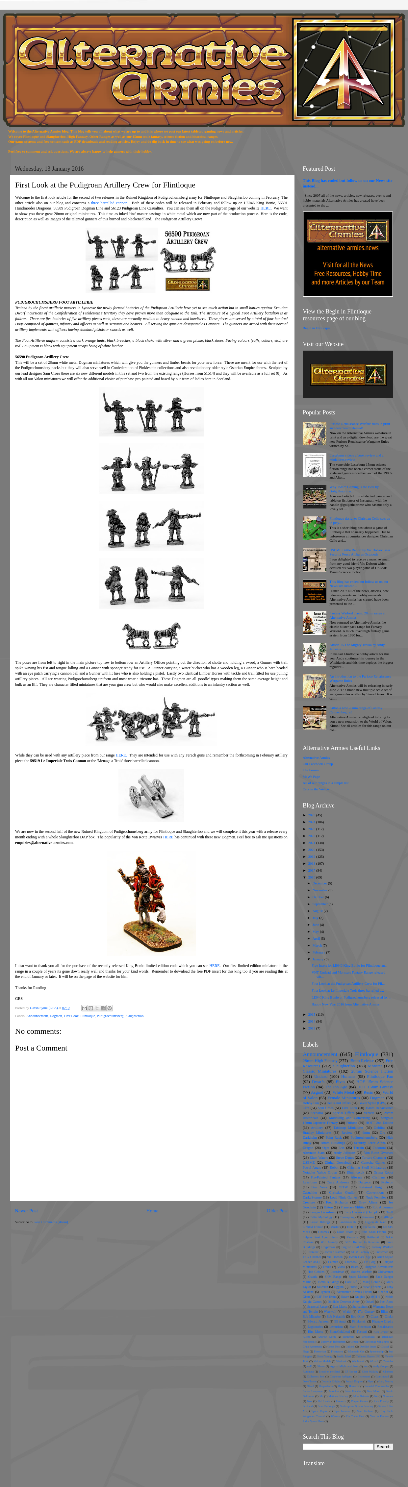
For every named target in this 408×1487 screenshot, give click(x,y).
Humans (348, 1076)
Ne (375, 1396)
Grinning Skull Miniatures (366, 1167)
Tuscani (362, 1331)
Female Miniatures (343, 1097)
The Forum (311, 770)
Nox (309, 1401)
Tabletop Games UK (368, 1356)
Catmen (333, 1262)
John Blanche (353, 1391)
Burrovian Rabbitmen (333, 1341)
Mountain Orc (356, 1351)
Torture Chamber (374, 1157)
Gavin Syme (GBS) (372, 1103)
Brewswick (368, 1336)
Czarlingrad (382, 1376)
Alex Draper (380, 1331)
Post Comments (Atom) (51, 1222)
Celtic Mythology (321, 1217)
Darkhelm (310, 1137)
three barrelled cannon (109, 203)
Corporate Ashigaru (341, 1376)
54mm (320, 1366)
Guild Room (345, 1232)
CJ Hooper (351, 1371)
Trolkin (351, 1227)
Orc (382, 1132)
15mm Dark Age (360, 1257)
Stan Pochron (365, 1411)
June (316, 925)
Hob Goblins (316, 1272)
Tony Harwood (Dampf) (361, 1212)
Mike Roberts (361, 1396)
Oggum (339, 1287)
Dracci (385, 1346)
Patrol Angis (312, 1167)
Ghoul (310, 1386)
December (320, 883)
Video (341, 1267)
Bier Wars (319, 1187)
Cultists (350, 1346)
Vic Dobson (335, 1257)
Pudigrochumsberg (110, 1016)
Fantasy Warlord (382, 1247)
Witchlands (358, 1361)
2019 (312, 856)
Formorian (320, 1351)
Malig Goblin (371, 1282)
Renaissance (385, 1326)
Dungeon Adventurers (379, 1267)
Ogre (326, 1148)
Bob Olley (358, 1316)
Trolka (327, 1267)
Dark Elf (351, 1282)
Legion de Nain (375, 1222)
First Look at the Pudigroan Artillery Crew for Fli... (348, 983)
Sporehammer (342, 1411)
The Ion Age (336, 1086)
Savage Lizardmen (323, 1212)
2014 (312, 1021)
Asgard (317, 1092)
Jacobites (334, 1391)
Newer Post (26, 1210)
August (318, 911)
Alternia (356, 1177)
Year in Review (379, 1416)
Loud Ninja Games (343, 1197)
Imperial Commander (377, 1386)
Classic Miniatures (319, 1071)
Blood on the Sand (329, 1371)
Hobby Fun (311, 1103)
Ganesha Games (373, 1162)
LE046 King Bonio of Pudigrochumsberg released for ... (352, 997)
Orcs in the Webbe (316, 789)
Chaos (374, 1316)
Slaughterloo (134, 1016)
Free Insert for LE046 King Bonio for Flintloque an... (350, 965)
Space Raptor (320, 1411)
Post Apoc (386, 1301)
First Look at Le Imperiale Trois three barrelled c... (348, 990)
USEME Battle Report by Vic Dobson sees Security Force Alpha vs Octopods (359, 552)
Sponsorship (377, 1351)
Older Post (277, 1210)
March (318, 945)
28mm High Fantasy (320, 1060)
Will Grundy (329, 1242)
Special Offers (343, 1113)
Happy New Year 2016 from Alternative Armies (346, 1004)
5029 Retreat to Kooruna (362, 1242)
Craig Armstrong (312, 1346)
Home (152, 1210)
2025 (312, 815)
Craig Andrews (338, 1182)
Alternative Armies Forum (354, 1292)
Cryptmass (328, 1247)
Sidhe (353, 1287)
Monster (375, 1065)
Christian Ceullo (341, 1192)
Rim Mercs (315, 1331)
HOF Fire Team (325, 1297)
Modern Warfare (361, 1272)
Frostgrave (337, 1351)
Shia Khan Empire (374, 1232)
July (316, 918)
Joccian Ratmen (334, 1252)
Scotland (308, 1406)
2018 (312, 863)
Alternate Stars (314, 1152)
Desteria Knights (331, 1381)
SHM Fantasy (360, 1252)
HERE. (121, 755)
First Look (71, 1016)
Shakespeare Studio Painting (356, 1406)
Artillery (317, 1127)
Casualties (310, 1192)
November (320, 890)
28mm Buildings (332, 1143)
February (319, 952)
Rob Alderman (382, 1207)
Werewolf (330, 1311)
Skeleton (387, 1182)
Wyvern (335, 1416)
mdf (309, 1366)
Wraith (347, 1311)
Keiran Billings (320, 1222)
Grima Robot (383, 1172)
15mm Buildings (328, 1282)
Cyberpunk (364, 1376)
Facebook (351, 1262)
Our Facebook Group (318, 764)
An (366, 1366)
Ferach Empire (353, 1381)
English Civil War (354, 1247)
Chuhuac (388, 1371)
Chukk (389, 1316)
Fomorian (368, 1217)
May (316, 931)
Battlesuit (373, 1237)
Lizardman (337, 1272)
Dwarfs (318, 1081)
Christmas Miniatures (377, 1341)
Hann (341, 1386)
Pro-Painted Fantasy (326, 1177)
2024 (312, 822)
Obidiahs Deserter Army (344, 1301)
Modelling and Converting (349, 1118)
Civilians (378, 1177)
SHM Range (333, 1276)
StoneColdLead (340, 1331)
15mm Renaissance (379, 1108)
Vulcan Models (322, 1361)
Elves (340, 1081)
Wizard (374, 1361)
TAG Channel (312, 1257)
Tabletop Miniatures (348, 1127)
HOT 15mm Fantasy (375, 1086)
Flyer (370, 1381)
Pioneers (341, 1401)
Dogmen (56, 1016)
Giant (306, 1297)
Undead (320, 1076)
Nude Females (376, 1197)
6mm (366, 1132)
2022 (312, 836)
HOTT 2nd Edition (379, 1123)
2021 (312, 843)
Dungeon (364, 1182)
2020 (312, 850)
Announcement (37, 1016)
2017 (312, 870)
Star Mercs (340, 1306)
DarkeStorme (312, 1197)
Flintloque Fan (380, 1076)
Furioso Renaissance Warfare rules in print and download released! (359, 426)
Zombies (388, 1361)
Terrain (359, 1148)
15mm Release (361, 1060)
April (317, 938)
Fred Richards (337, 1202)
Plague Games (359, 1401)
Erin (342, 1148)
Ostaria (313, 1276)
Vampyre (352, 1237)
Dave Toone (310, 1381)
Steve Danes (345, 1157)
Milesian (322, 1287)
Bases (355, 1267)
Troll (389, 1212)
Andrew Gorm (327, 1336)
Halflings (387, 1217)
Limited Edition (313, 1227)
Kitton (328, 1207)
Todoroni (379, 1148)
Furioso (351, 1123)
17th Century (366, 1311)
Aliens (306, 1336)
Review (347, 1132)
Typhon (325, 1292)
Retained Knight (372, 1187)
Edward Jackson (317, 1321)
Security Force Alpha (370, 1143)
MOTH (375, 1297)
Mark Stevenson (360, 1326)
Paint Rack (334, 1137)
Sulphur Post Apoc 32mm (320, 1237)
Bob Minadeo (311, 1316)
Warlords (341, 1361)
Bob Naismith (336, 1316)
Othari (370, 1301)
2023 (312, 829)
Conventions (375, 1192)
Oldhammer (385, 1272)
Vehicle (369, 1113)
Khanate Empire (382, 1321)
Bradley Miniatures (317, 1132)
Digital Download (338, 1162)
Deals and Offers (339, 1103)
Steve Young (324, 1356)
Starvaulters (360, 1306)
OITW (343, 1187)
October (319, 897)
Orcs (306, 1108)
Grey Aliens (368, 1202)
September (321, 904)
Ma (321, 1396)
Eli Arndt (340, 1321)
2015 (312, 1014)
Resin (368, 1092)
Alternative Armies (316, 757)
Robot (334, 1167)
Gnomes (323, 1232)
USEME (309, 1162)
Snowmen (381, 1252)
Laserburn (310, 1182)
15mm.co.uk (355, 1172)
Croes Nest (333, 1346)
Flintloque (88, 1016)
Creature (309, 1202)
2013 (312, 1028)
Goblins (379, 1127)
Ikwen (345, 1297)
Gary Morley (385, 1381)
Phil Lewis (324, 1401)
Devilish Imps (368, 1346)
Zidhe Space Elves (313, 1421)
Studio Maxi (344, 1356)
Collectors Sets (315, 1376)
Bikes (384, 1311)
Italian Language (312, 1391)
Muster (335, 1227)
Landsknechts (347, 1222)
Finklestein (359, 1321)
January (318, 959)
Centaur (354, 1341)
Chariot (383, 1292)
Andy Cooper (381, 1366)
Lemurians (336, 1326)
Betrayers (348, 1336)
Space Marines (359, 1276)
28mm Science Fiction (372, 1071)
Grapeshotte (326, 1386)
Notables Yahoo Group (320, 1172)
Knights (360, 1297)
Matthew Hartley (338, 1396)
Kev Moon (373, 1391)
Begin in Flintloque (316, 328)
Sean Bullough (326, 1406)
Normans (388, 1396)
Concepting (347, 1217)
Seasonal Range (317, 1306)
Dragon (308, 1148)
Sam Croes (326, 1108)
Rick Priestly (381, 1401)
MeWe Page (311, 777)
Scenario (317, 1113)
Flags (306, 1351)
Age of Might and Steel (344, 1366)
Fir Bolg (369, 1262)
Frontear (313, 1252)
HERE (266, 208)
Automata (308, 1371)
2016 (312, 877)
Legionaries (315, 1326)
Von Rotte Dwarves (378, 1152)
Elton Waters (319, 1157)
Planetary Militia (353, 1207)
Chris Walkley (370, 1371)
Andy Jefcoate (344, 1152)
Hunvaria (354, 1386)
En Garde (369, 1227)
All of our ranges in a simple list (325, 783)
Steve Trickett (372, 1287)
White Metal (343, 1092)
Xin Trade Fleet (355, 1416)
